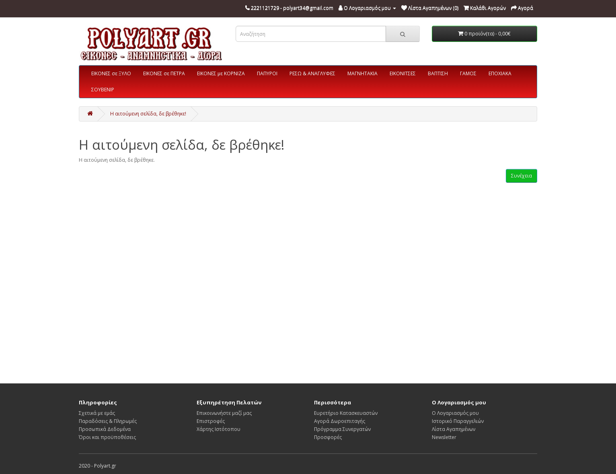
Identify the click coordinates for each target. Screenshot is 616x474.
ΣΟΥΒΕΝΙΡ (102, 89)
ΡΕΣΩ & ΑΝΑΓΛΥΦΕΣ (312, 73)
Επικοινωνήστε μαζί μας (224, 413)
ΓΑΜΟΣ (468, 73)
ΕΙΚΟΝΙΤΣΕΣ (403, 73)
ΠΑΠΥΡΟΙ (267, 73)
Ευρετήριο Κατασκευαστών (346, 413)
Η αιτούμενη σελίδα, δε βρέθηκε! (148, 113)
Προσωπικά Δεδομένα (105, 429)
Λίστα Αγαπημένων (453, 429)
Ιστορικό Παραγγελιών (458, 421)
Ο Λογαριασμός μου (455, 413)
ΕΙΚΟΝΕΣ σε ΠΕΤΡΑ (164, 73)
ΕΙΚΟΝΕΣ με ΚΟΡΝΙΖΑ (221, 73)
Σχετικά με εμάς (97, 413)
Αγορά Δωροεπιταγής (339, 421)
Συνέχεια (521, 175)
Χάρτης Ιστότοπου (218, 429)
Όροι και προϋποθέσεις (107, 437)
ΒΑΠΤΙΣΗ (438, 73)
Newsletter (444, 437)
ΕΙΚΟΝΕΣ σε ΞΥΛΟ (111, 73)
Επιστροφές (211, 421)
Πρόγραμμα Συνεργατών (342, 429)
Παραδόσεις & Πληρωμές (108, 421)
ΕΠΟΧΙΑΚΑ (500, 73)
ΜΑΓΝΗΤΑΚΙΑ (362, 73)
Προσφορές (328, 437)
